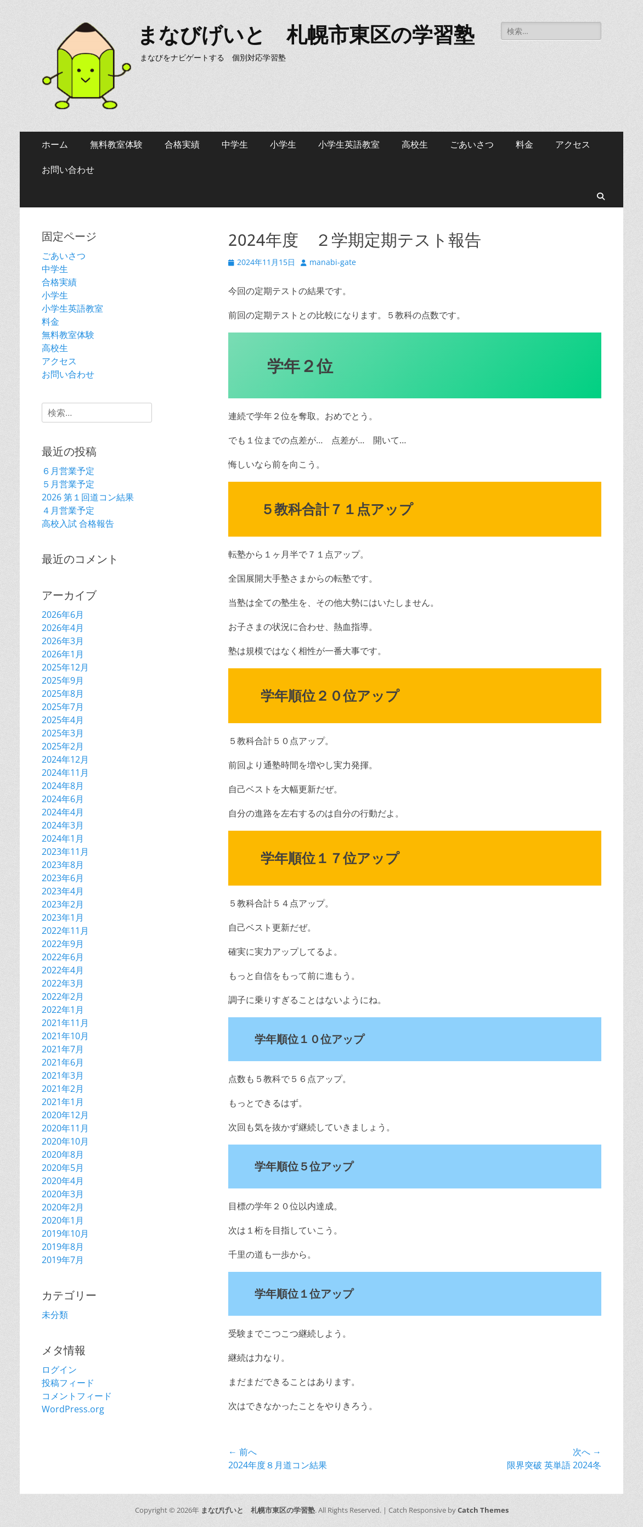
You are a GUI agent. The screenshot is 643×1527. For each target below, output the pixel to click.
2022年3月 (63, 983)
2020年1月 (63, 1220)
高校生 (415, 144)
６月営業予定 (68, 471)
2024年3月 (63, 825)
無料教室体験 (116, 144)
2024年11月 (65, 773)
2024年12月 (65, 759)
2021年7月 (63, 1049)
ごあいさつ (472, 144)
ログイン (59, 1369)
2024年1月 (63, 838)
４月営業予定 (68, 510)
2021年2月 (63, 1089)
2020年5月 (63, 1168)
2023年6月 (63, 878)
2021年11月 (65, 1023)
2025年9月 (63, 680)
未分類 (55, 1315)
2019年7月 (63, 1260)
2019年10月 (65, 1233)
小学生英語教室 (349, 144)
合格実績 (182, 144)
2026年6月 (63, 614)
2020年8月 (63, 1154)
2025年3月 (63, 733)
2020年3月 (63, 1194)
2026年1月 (63, 654)
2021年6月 (63, 1062)
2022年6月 (63, 957)
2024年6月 (63, 799)
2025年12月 (65, 667)
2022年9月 (63, 944)
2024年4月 (63, 812)
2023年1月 (63, 917)
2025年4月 (63, 720)
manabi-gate (332, 262)
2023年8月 (63, 865)
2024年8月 (63, 786)
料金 (524, 144)
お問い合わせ (68, 170)
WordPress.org (73, 1409)
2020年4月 (63, 1181)
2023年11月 (65, 852)
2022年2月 (63, 996)
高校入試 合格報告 (78, 523)
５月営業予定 (68, 484)
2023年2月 (63, 904)
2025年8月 (63, 694)
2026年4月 (63, 628)
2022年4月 (63, 970)
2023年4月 (63, 891)
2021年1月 (63, 1102)
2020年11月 (65, 1128)
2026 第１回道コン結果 (88, 497)
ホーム (55, 144)
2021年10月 (65, 1036)
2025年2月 (63, 746)
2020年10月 (65, 1141)
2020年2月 (63, 1207)
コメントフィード (77, 1396)
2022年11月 (65, 931)
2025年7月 (63, 707)
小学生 (283, 144)
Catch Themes (483, 1510)
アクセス (572, 144)
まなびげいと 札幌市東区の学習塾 (306, 35)
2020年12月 (65, 1115)
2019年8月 (63, 1247)
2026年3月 (63, 641)
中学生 (235, 144)
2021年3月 (63, 1075)
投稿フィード (68, 1383)
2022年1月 (63, 1010)
